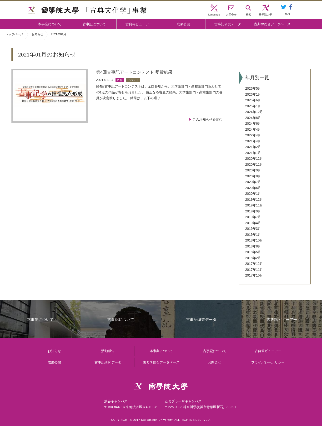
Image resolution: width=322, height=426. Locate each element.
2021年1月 (253, 153)
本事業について (49, 24)
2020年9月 (253, 170)
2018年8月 (253, 246)
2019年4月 (253, 223)
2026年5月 (253, 88)
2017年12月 (254, 264)
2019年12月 (254, 199)
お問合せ (214, 362)
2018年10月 (254, 240)
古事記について (94, 24)
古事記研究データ (227, 24)
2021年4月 (253, 141)
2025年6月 (253, 100)
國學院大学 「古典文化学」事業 (87, 10)
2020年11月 (254, 164)
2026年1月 (253, 94)
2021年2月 (253, 147)
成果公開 (183, 24)
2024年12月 (254, 112)
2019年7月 (253, 217)
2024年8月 (253, 118)
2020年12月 (254, 158)
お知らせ (37, 34)
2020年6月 (253, 188)
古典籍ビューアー (139, 24)
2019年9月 (253, 211)
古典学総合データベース (272, 24)
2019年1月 (253, 234)
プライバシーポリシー (268, 362)
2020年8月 (253, 176)
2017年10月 (254, 275)
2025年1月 (253, 106)
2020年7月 (253, 182)
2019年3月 (253, 229)
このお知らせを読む (207, 119)
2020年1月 (253, 193)
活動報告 (108, 351)
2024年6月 (253, 123)
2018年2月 (253, 258)
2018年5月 (253, 252)
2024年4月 (253, 129)
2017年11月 (254, 270)
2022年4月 (253, 135)
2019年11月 (254, 205)
